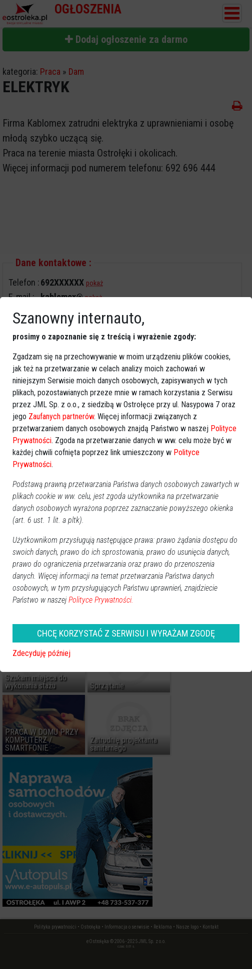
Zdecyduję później (41, 653)
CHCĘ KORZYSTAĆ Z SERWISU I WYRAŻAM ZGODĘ (126, 633)
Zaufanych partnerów (61, 416)
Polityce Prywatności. (101, 600)
